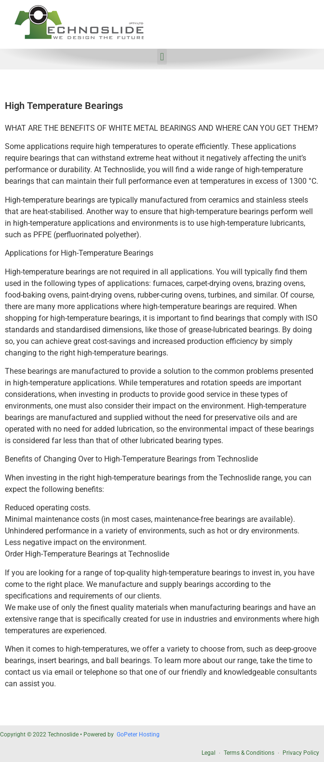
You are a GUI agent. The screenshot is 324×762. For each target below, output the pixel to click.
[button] (161, 57)
